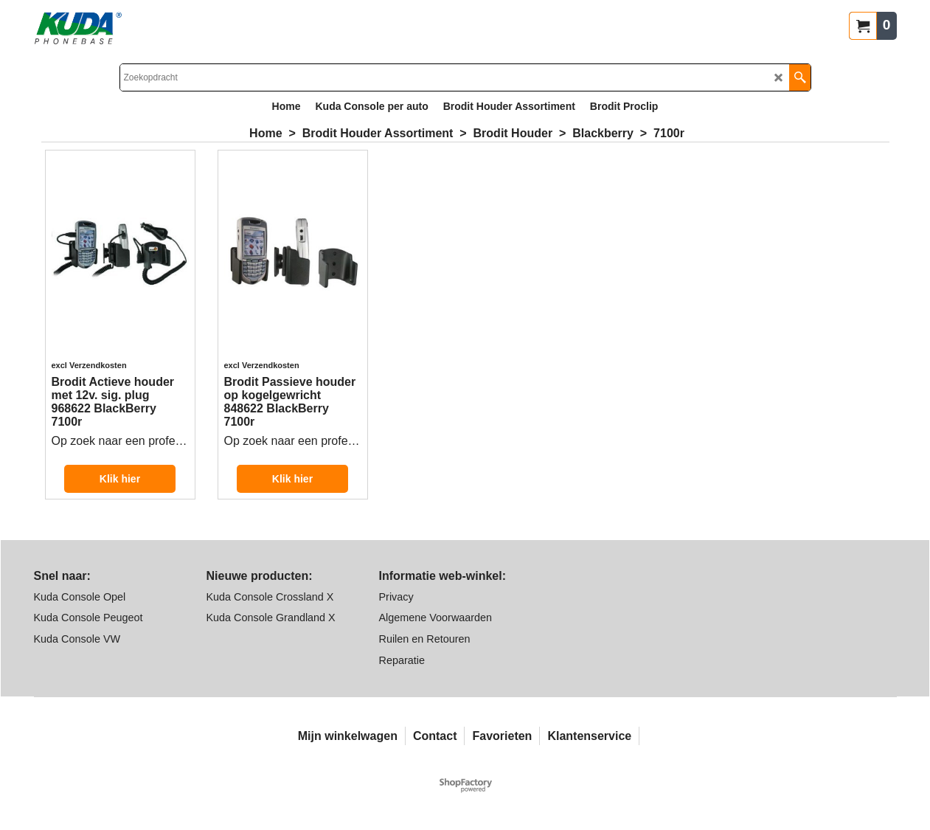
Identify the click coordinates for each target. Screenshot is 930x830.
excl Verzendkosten (89, 365)
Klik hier (120, 479)
